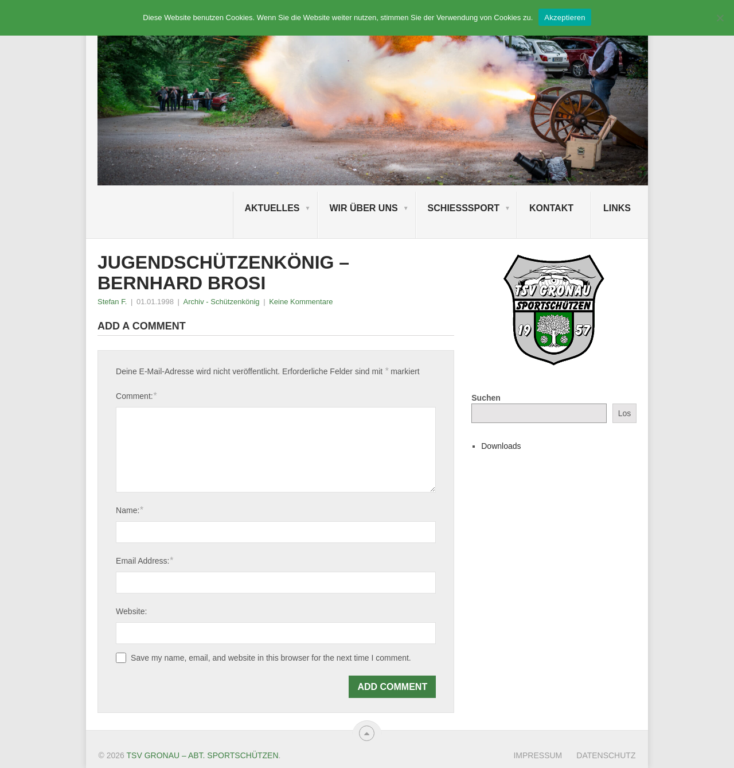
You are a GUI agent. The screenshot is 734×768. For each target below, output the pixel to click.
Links (617, 208)
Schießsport (463, 208)
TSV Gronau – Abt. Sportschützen (203, 755)
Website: (131, 611)
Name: (129, 510)
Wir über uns (364, 208)
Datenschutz (605, 755)
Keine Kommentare (301, 301)
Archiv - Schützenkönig (222, 301)
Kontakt (551, 208)
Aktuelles (272, 208)
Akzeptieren (564, 17)
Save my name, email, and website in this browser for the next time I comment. (271, 657)
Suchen (486, 397)
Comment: (136, 396)
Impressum (537, 755)
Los (624, 413)
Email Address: (144, 560)
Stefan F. (112, 301)
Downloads (501, 446)
